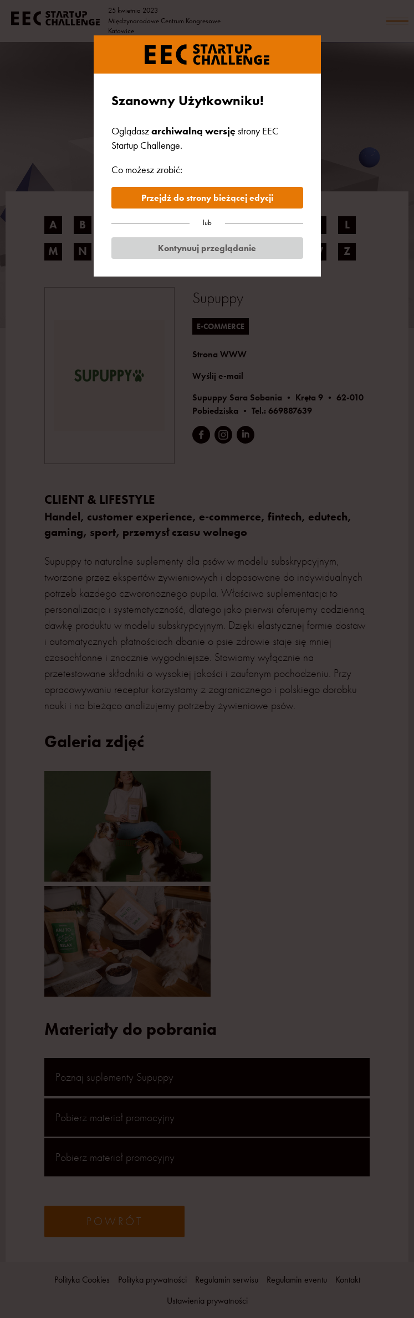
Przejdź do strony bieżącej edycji (207, 198)
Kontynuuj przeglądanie (207, 248)
